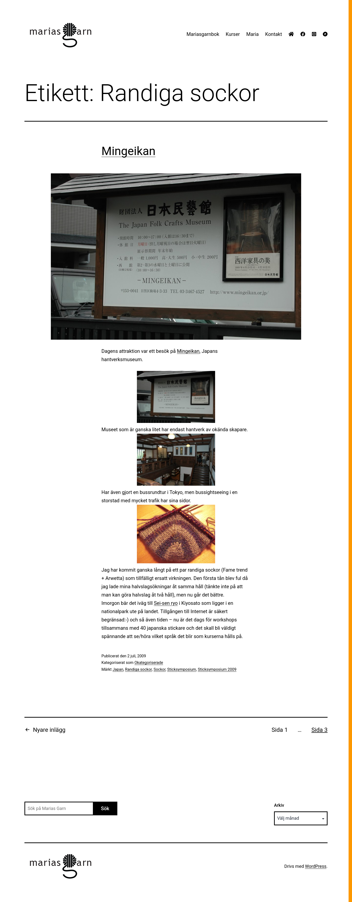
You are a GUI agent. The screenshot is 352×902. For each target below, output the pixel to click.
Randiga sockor (138, 669)
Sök (105, 808)
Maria (252, 34)
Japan (117, 669)
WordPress (315, 866)
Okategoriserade (148, 662)
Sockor (159, 669)
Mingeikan (128, 151)
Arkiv (279, 805)
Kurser (233, 34)
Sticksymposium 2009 (217, 669)
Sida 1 (280, 729)
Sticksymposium (181, 669)
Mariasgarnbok (203, 34)
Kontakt (273, 34)
